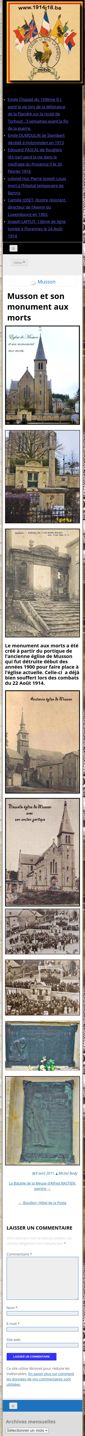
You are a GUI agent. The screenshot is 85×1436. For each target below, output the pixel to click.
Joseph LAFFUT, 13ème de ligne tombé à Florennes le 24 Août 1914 (37, 229)
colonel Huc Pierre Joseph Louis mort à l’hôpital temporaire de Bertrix (37, 186)
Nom (12, 1307)
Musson (47, 281)
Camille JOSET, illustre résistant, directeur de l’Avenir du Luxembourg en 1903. (37, 207)
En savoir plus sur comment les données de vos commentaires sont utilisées (40, 1379)
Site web (14, 1339)
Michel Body (67, 1173)
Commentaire (19, 1254)
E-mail (13, 1323)
